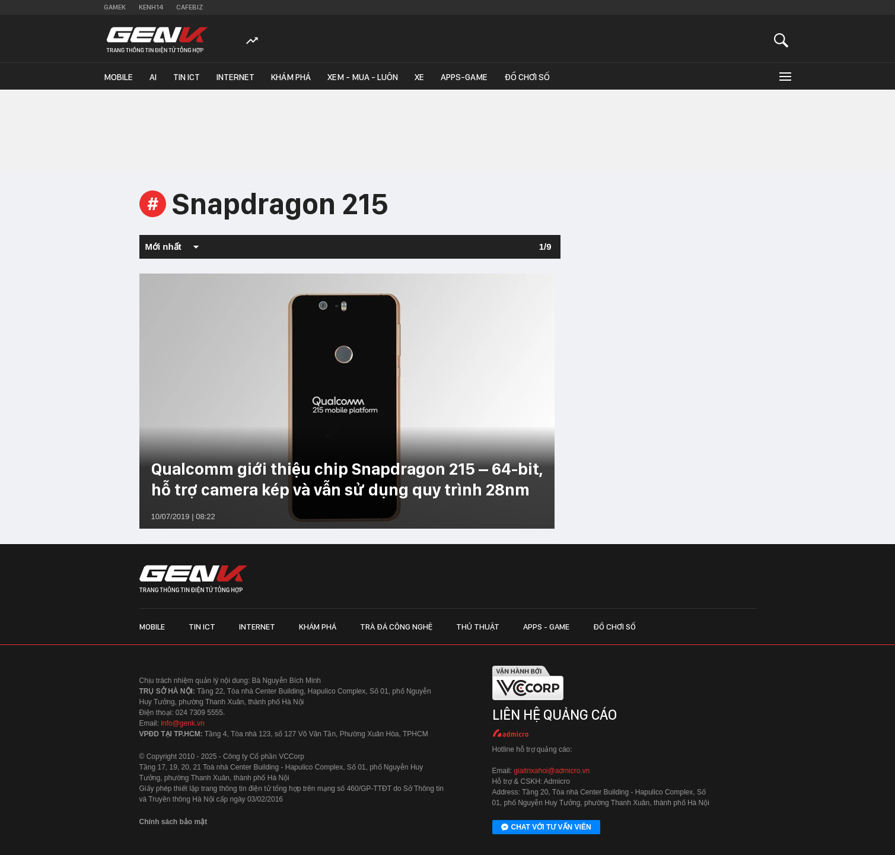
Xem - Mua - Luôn (362, 77)
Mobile (118, 77)
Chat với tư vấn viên (546, 827)
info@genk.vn (183, 723)
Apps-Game (464, 77)
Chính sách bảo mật (173, 822)
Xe (419, 77)
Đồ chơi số (527, 77)
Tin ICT (186, 77)
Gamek (115, 7)
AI (153, 77)
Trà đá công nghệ (396, 626)
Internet (235, 77)
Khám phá (291, 77)
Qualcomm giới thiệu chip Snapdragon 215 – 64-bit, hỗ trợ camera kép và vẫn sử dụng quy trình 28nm (347, 479)
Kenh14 (151, 7)
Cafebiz (189, 7)
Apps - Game (546, 626)
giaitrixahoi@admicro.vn (552, 771)
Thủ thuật (477, 626)
